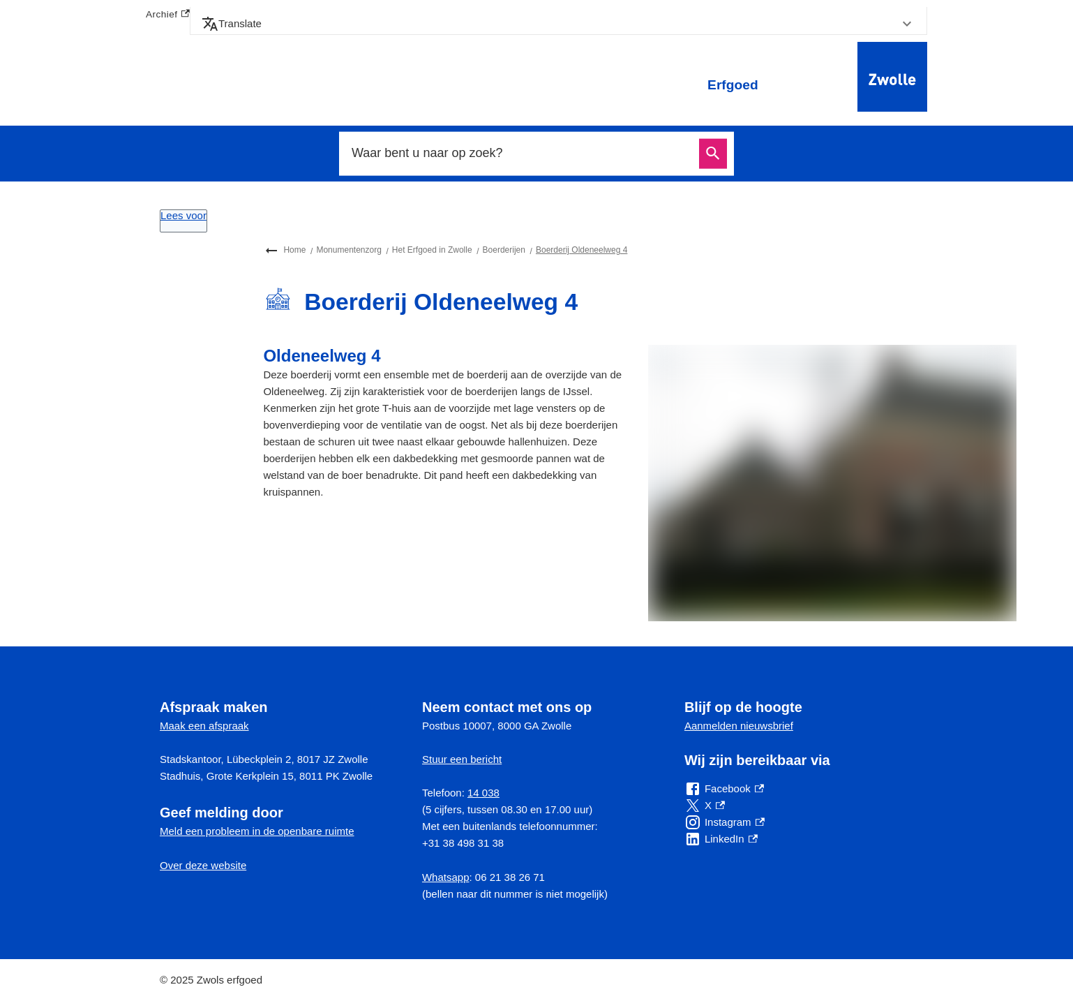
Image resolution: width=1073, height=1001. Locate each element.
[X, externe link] (704, 805)
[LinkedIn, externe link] (721, 839)
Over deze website (203, 865)
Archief (168, 15)
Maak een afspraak (204, 726)
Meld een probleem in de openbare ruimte (257, 831)
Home (294, 250)
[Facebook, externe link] (724, 788)
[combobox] (521, 153)
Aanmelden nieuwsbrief (738, 726)
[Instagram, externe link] (724, 822)
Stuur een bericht (462, 759)
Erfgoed (732, 84)
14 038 (483, 793)
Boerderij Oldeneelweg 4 (581, 250)
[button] (558, 23)
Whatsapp (446, 877)
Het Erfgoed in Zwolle (432, 250)
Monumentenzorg (348, 250)
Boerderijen (504, 250)
